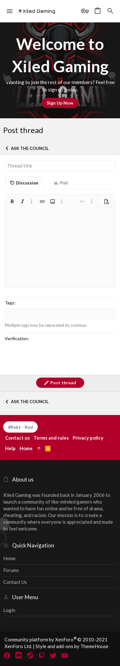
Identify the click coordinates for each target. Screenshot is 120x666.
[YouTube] (64, 655)
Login (9, 610)
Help (10, 448)
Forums (11, 570)
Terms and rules (51, 438)
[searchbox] (60, 313)
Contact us (15, 582)
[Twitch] (41, 655)
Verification (16, 338)
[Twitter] (53, 655)
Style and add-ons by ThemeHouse (72, 646)
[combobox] (60, 313)
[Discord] (18, 655)
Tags (9, 302)
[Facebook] (7, 655)
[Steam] (30, 655)
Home (9, 558)
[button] (9, 11)
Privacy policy (88, 438)
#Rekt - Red (20, 427)
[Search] (110, 11)
